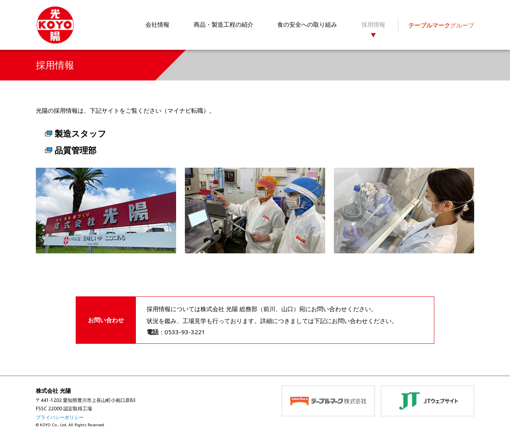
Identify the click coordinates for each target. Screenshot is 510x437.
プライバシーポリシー (60, 417)
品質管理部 (75, 150)
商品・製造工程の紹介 (223, 24)
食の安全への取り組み (307, 24)
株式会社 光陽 (55, 25)
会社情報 (157, 24)
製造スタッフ (80, 133)
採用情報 (373, 24)
